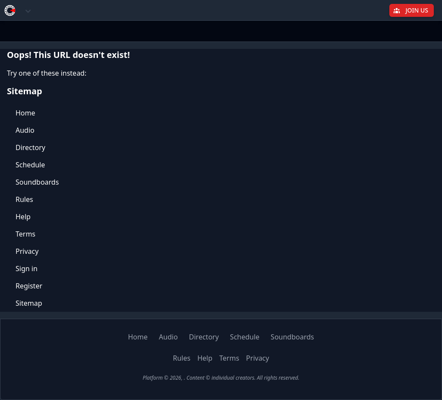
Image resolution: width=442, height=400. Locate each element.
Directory (30, 147)
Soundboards (37, 182)
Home (25, 113)
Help (23, 216)
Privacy (27, 251)
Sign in (27, 268)
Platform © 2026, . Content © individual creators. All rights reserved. (220, 377)
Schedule (30, 165)
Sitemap (29, 303)
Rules (24, 199)
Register (29, 286)
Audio (25, 130)
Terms (25, 234)
